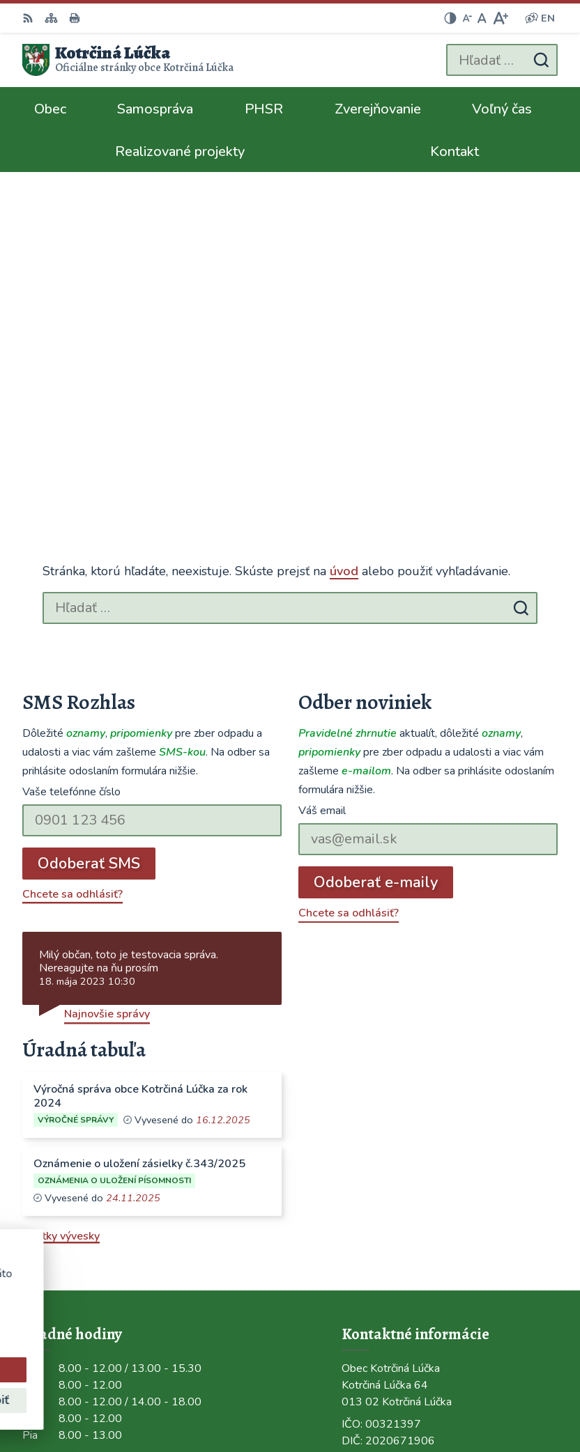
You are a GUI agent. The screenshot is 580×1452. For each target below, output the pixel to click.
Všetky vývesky (61, 913)
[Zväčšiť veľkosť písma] (500, 18)
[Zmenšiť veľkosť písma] (467, 18)
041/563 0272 (380, 1141)
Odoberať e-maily (376, 559)
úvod (344, 249)
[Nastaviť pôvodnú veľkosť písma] (482, 18)
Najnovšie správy (107, 692)
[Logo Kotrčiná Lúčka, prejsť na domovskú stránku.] (128, 60)
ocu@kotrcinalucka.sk (397, 1174)
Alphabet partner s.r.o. (500, 1376)
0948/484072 (378, 1158)
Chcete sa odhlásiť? (72, 571)
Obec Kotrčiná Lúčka (506, 1395)
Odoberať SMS (89, 541)
